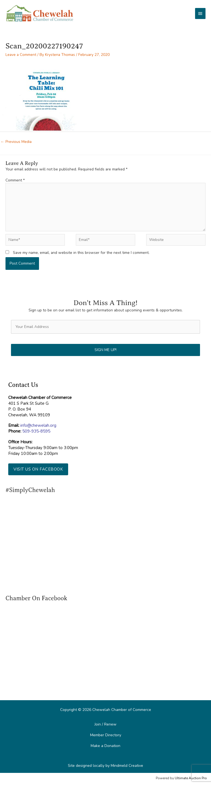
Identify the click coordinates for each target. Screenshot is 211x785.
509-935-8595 (36, 431)
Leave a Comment (20, 54)
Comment (15, 180)
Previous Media (16, 141)
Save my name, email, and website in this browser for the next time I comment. (81, 252)
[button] (38, 469)
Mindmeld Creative (127, 765)
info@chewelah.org (38, 425)
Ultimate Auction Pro (191, 778)
